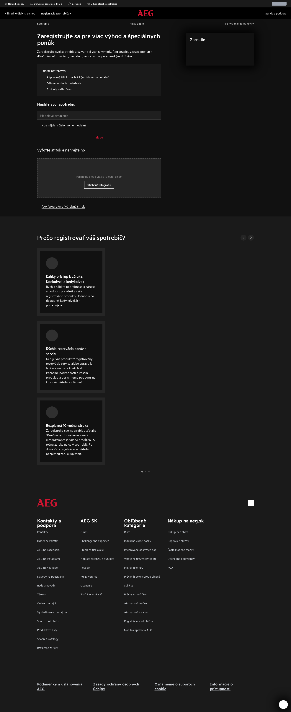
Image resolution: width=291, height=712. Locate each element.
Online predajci (46, 603)
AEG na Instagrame (49, 558)
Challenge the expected (95, 540)
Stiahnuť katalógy (47, 639)
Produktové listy (47, 630)
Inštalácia (74, 3)
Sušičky (128, 585)
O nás (84, 532)
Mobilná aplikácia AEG (138, 630)
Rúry (127, 532)
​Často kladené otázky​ (181, 549)
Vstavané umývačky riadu (140, 558)
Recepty (86, 567)
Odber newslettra (47, 540)
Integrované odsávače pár (140, 549)
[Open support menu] (283, 704)
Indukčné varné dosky (137, 540)
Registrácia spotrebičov (138, 621)
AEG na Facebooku (48, 549)
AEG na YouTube (47, 567)
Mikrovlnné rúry (133, 567)
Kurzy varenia (89, 576)
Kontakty (42, 532)
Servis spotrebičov (48, 621)
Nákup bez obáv (14, 3)
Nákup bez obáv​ (178, 532)
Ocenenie (86, 585)
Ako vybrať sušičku (136, 612)
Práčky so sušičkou (135, 594)
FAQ (170, 567)
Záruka (41, 594)
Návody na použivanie (51, 576)
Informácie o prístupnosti (221, 686)
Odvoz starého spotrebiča (102, 3)
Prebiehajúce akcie (92, 549)
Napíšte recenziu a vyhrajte (97, 558)
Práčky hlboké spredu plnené (142, 576)
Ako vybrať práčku (135, 603)
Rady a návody (46, 585)
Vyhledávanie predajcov (52, 612)
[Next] (251, 238)
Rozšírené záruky (47, 647)
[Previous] (243, 238)
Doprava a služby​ (178, 540)
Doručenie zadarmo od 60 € (46, 3)
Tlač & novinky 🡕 (91, 594)
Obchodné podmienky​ (181, 558)
